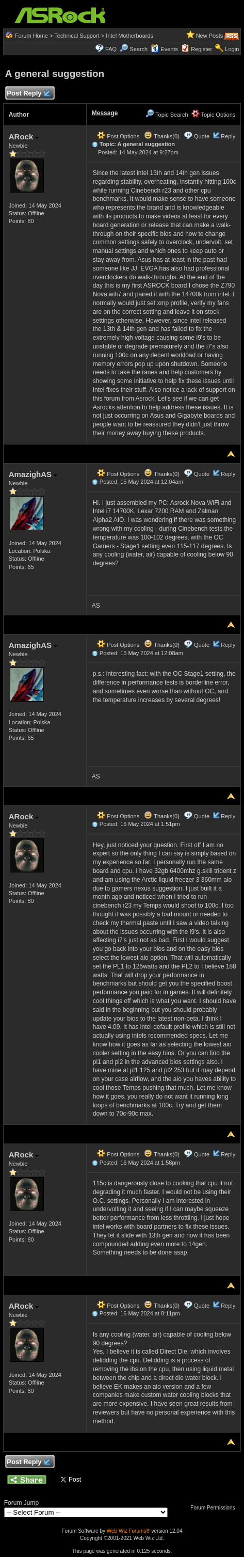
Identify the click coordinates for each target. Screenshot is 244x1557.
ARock (24, 136)
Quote (201, 136)
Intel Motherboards (129, 36)
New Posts (209, 36)
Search (138, 49)
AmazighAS (33, 474)
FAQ (111, 49)
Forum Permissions (215, 1508)
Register (201, 49)
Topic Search (166, 115)
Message (105, 113)
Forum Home (31, 36)
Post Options (118, 136)
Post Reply (28, 93)
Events (164, 49)
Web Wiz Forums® (128, 1531)
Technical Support (76, 36)
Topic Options (213, 115)
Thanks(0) (161, 136)
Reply (228, 136)
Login (232, 49)
